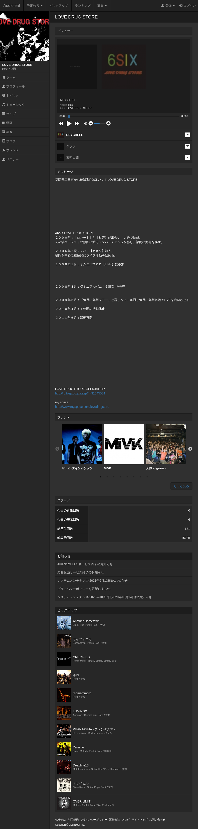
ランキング (82, 5)
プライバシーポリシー (93, 819)
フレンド (10, 150)
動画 (7, 123)
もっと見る (181, 486)
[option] (82, 447)
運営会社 (114, 819)
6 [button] (134, 477)
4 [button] (120, 477)
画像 (7, 132)
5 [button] (127, 477)
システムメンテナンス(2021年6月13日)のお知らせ (92, 580)
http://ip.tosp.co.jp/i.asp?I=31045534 (80, 393)
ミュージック (13, 104)
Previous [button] (57, 449)
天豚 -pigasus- (166, 447)
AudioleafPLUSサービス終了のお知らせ (85, 564)
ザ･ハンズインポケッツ (82, 447)
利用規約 (73, 819)
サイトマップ (140, 819)
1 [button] (100, 477)
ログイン (187, 5)
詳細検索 (34, 5)
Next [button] (190, 449)
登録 (168, 5)
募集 (102, 5)
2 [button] (107, 477)
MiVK (124, 447)
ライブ (9, 114)
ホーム (9, 77)
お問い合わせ (157, 819)
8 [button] (147, 477)
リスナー (10, 159)
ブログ (9, 141)
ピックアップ (58, 5)
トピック (10, 95)
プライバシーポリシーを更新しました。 (85, 589)
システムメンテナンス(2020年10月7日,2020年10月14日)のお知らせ (104, 597)
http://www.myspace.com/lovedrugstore (82, 406)
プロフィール (13, 86)
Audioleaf (11, 5)
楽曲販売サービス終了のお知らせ (80, 572)
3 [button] (114, 477)
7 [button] (140, 477)
